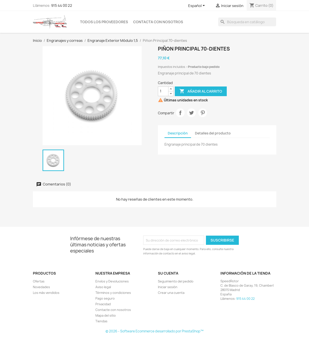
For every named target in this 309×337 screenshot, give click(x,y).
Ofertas (39, 281)
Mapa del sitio (105, 315)
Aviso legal (103, 287)
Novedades (41, 287)
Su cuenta (168, 273)
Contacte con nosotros (113, 310)
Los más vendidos (46, 293)
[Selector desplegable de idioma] (197, 6)
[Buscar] (247, 22)
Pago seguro (105, 298)
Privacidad (103, 304)
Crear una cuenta (171, 293)
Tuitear (191, 112)
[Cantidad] (163, 91)
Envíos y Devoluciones (112, 281)
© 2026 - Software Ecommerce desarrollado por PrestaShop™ (154, 331)
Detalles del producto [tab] (213, 133)
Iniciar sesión (167, 287)
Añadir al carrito (200, 91)
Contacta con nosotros (158, 21)
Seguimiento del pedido (175, 281)
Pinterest (202, 112)
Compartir (180, 112)
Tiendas (101, 321)
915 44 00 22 (61, 5)
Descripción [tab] (178, 133)
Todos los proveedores (104, 21)
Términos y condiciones (113, 293)
